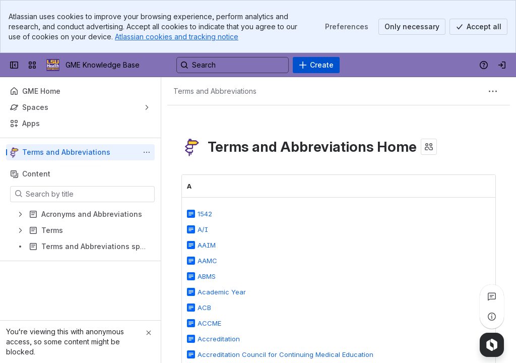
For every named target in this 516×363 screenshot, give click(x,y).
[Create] (316, 65)
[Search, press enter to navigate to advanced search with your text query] (232, 65)
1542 (205, 214)
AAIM (207, 245)
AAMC (207, 261)
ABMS (207, 276)
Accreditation (219, 339)
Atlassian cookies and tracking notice (176, 36)
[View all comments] (492, 296)
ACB (204, 308)
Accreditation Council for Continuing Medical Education (285, 354)
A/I (203, 229)
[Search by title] (88, 194)
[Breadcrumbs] (214, 91)
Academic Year (222, 292)
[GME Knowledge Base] (52, 65)
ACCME (209, 323)
